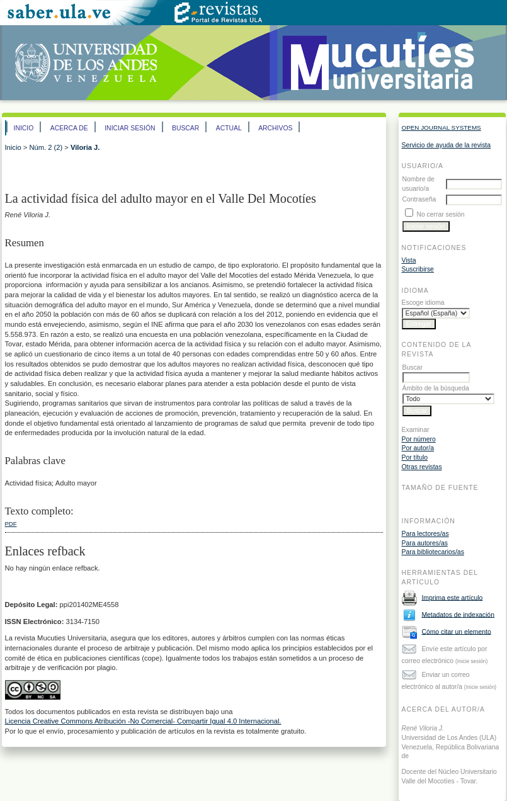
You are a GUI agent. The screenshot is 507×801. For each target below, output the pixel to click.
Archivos (275, 128)
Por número (419, 439)
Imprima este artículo (451, 597)
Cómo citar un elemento (456, 631)
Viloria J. (85, 147)
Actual (229, 128)
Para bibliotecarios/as (433, 551)
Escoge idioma (423, 302)
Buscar (185, 128)
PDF (11, 523)
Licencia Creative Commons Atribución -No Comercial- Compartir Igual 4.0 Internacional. (143, 721)
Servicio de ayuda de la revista (446, 145)
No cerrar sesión (440, 214)
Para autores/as (425, 543)
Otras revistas (422, 466)
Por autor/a (418, 448)
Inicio (24, 128)
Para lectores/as (425, 533)
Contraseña (419, 199)
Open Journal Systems (441, 127)
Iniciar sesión (130, 128)
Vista (409, 260)
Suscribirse (418, 269)
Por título (415, 457)
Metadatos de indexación (457, 614)
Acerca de (69, 128)
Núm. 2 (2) (45, 147)
